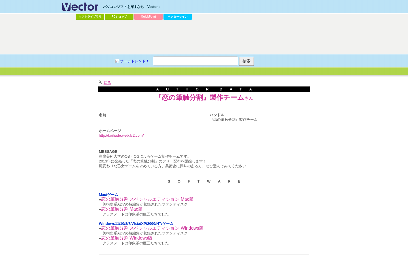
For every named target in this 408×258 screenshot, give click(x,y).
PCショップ (119, 16)
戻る (107, 83)
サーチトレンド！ (134, 61)
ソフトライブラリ (90, 16)
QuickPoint (148, 16)
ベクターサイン (178, 16)
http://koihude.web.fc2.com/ (121, 135)
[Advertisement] (204, 37)
